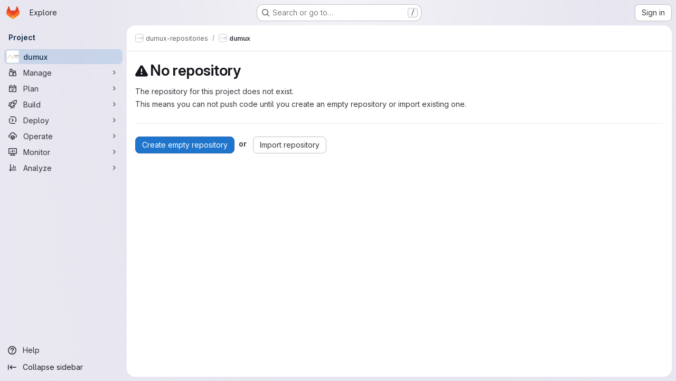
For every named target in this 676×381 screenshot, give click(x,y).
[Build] (63, 104)
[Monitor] (63, 151)
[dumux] (63, 56)
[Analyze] (63, 167)
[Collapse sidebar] (63, 367)
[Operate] (63, 136)
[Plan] (63, 88)
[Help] (63, 350)
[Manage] (63, 72)
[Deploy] (63, 120)
